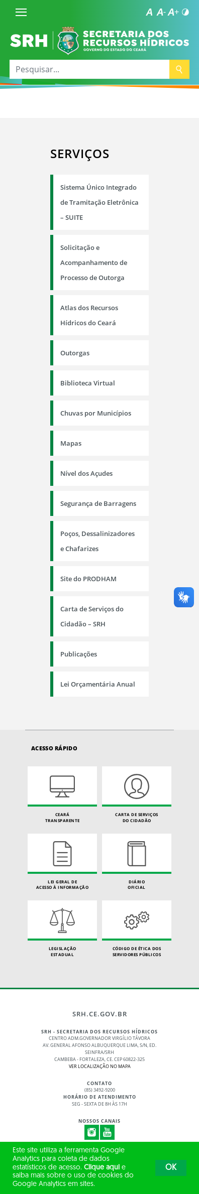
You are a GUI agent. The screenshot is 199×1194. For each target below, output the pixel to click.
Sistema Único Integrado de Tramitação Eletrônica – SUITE (99, 202)
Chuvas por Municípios (95, 413)
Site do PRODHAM (88, 578)
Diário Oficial (136, 862)
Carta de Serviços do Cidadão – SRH (92, 616)
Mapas (70, 443)
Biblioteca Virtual (87, 382)
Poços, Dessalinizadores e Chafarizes (97, 541)
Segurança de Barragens (98, 503)
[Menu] (21, 12)
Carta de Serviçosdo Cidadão (136, 794)
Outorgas (74, 352)
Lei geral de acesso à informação (62, 862)
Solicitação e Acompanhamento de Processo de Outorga (93, 262)
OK (170, 1168)
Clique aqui (102, 1167)
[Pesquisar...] (89, 69)
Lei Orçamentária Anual (97, 684)
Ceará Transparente (62, 794)
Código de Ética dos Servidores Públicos (136, 928)
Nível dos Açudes (86, 473)
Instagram (91, 1132)
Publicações (78, 653)
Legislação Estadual (62, 928)
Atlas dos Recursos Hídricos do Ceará (89, 315)
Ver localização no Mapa (100, 1066)
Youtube (107, 1132)
